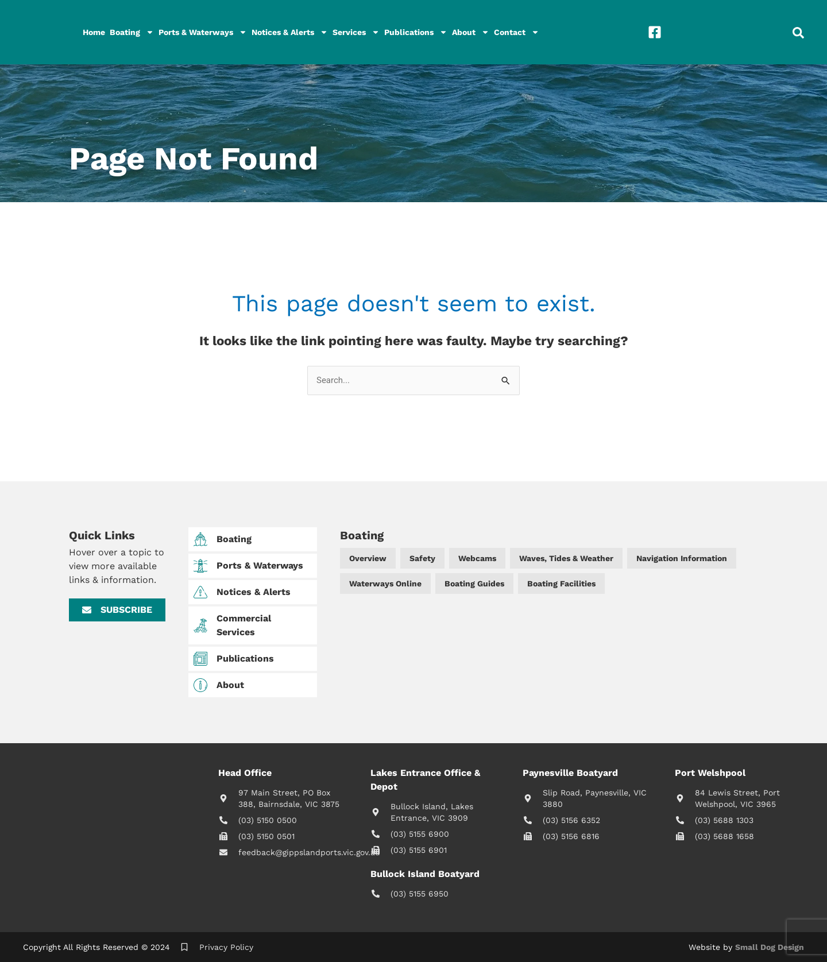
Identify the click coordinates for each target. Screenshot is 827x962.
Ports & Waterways (203, 32)
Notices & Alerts (290, 32)
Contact (516, 32)
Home (94, 32)
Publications (415, 32)
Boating (132, 32)
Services (356, 32)
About (470, 32)
